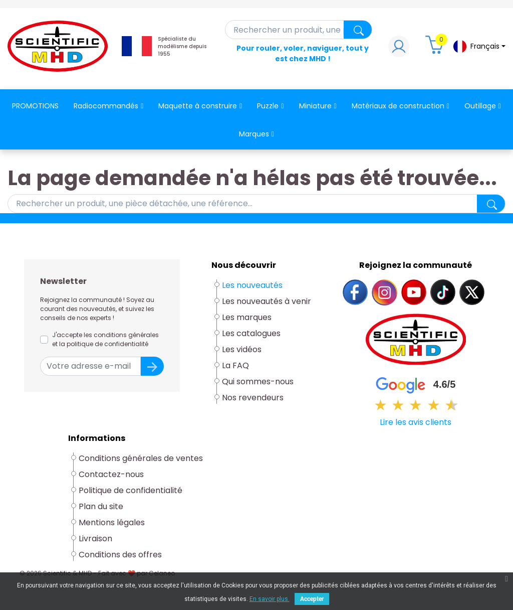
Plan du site (101, 506)
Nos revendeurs (253, 397)
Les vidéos (242, 349)
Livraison (95, 538)
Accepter (312, 598)
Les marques (247, 317)
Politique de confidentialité (130, 490)
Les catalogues (251, 333)
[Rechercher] (299, 29)
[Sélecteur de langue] (478, 46)
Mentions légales (112, 522)
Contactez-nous (111, 474)
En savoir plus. (269, 598)
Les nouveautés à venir (266, 301)
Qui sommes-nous (258, 381)
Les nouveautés (252, 285)
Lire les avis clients (415, 422)
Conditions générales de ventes (141, 458)
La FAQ (235, 365)
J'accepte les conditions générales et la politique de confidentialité (105, 339)
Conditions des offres (121, 554)
